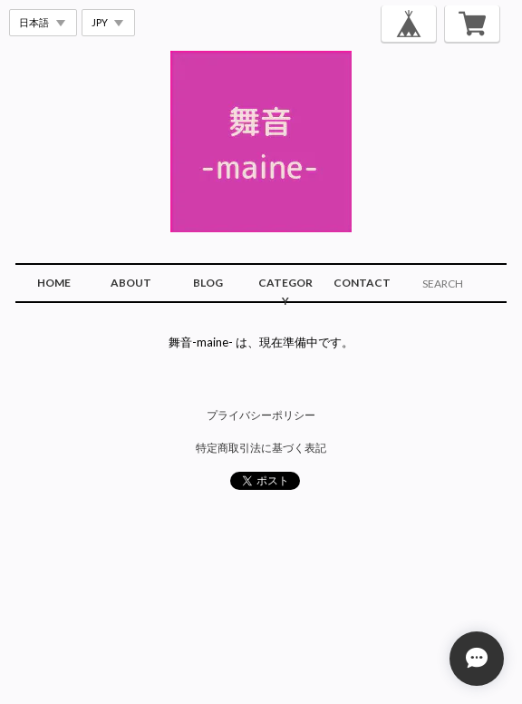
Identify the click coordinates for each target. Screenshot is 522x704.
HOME (54, 282)
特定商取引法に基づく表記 (261, 448)
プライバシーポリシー (261, 415)
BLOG (208, 282)
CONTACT (362, 282)
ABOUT (131, 282)
